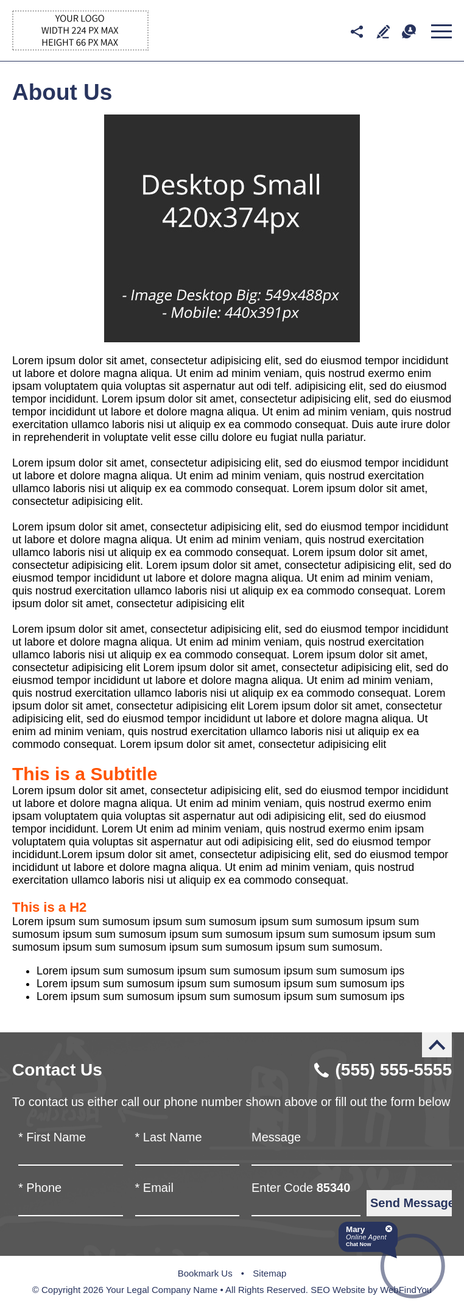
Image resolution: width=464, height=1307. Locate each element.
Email (154, 1187)
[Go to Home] (80, 47)
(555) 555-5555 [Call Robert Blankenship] (394, 1069)
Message (276, 1137)
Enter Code (300, 1187)
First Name (52, 1137)
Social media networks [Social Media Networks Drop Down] (357, 31)
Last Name (168, 1137)
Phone (40, 1187)
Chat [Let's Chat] (409, 31)
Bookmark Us (205, 1273)
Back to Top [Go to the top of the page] (437, 1044)
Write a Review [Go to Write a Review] (383, 31)
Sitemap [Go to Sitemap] (269, 1273)
